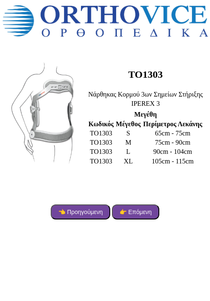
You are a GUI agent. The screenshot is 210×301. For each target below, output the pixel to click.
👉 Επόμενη (135, 212)
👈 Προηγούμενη (80, 212)
